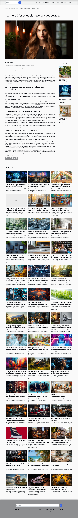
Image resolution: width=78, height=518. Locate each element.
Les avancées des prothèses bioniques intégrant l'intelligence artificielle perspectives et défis (38, 281)
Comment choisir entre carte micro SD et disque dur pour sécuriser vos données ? (14, 257)
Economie (38, 2)
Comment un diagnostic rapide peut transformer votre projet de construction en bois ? (61, 187)
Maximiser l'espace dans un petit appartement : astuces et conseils (64, 120)
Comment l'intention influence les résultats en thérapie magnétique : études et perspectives (16, 350)
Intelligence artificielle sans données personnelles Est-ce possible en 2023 (37, 304)
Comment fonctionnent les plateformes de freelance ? (59, 488)
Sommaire (10, 63)
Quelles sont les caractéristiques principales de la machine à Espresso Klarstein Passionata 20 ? (61, 442)
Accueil (6, 8)
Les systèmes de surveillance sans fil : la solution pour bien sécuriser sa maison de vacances (38, 466)
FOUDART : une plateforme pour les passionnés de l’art (61, 396)
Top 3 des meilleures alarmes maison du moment (37, 419)
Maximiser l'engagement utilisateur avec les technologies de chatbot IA (15, 304)
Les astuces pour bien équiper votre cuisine (60, 465)
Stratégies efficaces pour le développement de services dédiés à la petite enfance (39, 350)
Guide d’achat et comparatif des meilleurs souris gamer (15, 465)
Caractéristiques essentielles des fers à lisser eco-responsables (20, 65)
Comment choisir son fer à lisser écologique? (15, 68)
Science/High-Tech (61, 2)
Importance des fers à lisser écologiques (14, 70)
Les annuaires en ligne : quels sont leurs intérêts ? (16, 488)
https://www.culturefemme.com (21, 151)
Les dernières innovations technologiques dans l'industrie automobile (37, 397)
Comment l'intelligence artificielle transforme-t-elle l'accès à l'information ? (65, 100)
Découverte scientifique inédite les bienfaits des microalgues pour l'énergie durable (61, 304)
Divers (70, 2)
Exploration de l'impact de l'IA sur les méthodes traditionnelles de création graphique (16, 373)
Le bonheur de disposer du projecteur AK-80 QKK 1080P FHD (38, 441)
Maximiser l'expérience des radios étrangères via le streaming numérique (38, 187)
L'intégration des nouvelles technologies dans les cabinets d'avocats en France (15, 397)
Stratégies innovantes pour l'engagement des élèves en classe (59, 210)
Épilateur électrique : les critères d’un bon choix (15, 441)
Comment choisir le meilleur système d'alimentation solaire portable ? (60, 281)
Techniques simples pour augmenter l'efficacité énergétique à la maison (16, 328)
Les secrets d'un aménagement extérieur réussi (63, 80)
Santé (53, 2)
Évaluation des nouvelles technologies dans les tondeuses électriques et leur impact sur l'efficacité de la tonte (38, 374)
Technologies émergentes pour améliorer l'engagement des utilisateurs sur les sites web (60, 373)
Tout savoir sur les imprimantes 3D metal (60, 419)
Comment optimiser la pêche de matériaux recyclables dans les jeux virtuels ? (15, 210)
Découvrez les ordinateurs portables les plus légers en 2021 (16, 419)
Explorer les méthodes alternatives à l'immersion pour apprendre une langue (61, 257)
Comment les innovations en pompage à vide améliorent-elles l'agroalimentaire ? (38, 234)
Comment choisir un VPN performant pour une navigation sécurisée (38, 328)
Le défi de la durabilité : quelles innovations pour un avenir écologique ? (15, 234)
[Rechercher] (11, 2)
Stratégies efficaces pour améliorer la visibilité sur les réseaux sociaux (16, 280)
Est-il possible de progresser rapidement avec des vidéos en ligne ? (37, 210)
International (46, 2)
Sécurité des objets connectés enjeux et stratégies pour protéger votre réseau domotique (61, 328)
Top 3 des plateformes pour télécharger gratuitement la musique (36, 489)
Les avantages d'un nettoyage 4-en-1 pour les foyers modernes (38, 256)
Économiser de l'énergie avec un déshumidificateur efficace (61, 233)
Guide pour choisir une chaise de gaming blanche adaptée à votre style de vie (61, 350)
